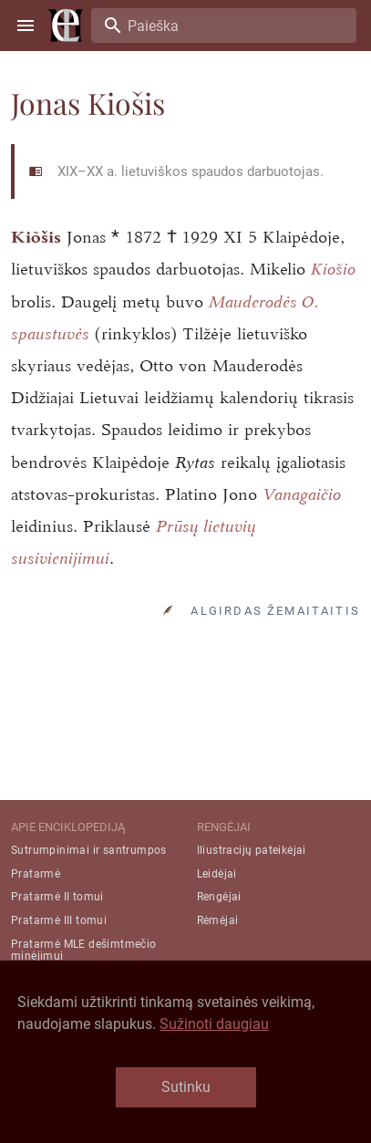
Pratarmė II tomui (57, 896)
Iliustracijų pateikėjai (251, 850)
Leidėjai (217, 874)
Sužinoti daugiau (214, 1024)
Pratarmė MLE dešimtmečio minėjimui (84, 950)
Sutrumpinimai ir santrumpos (89, 850)
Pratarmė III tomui (59, 920)
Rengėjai (219, 896)
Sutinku (186, 1087)
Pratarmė (35, 874)
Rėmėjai (218, 920)
